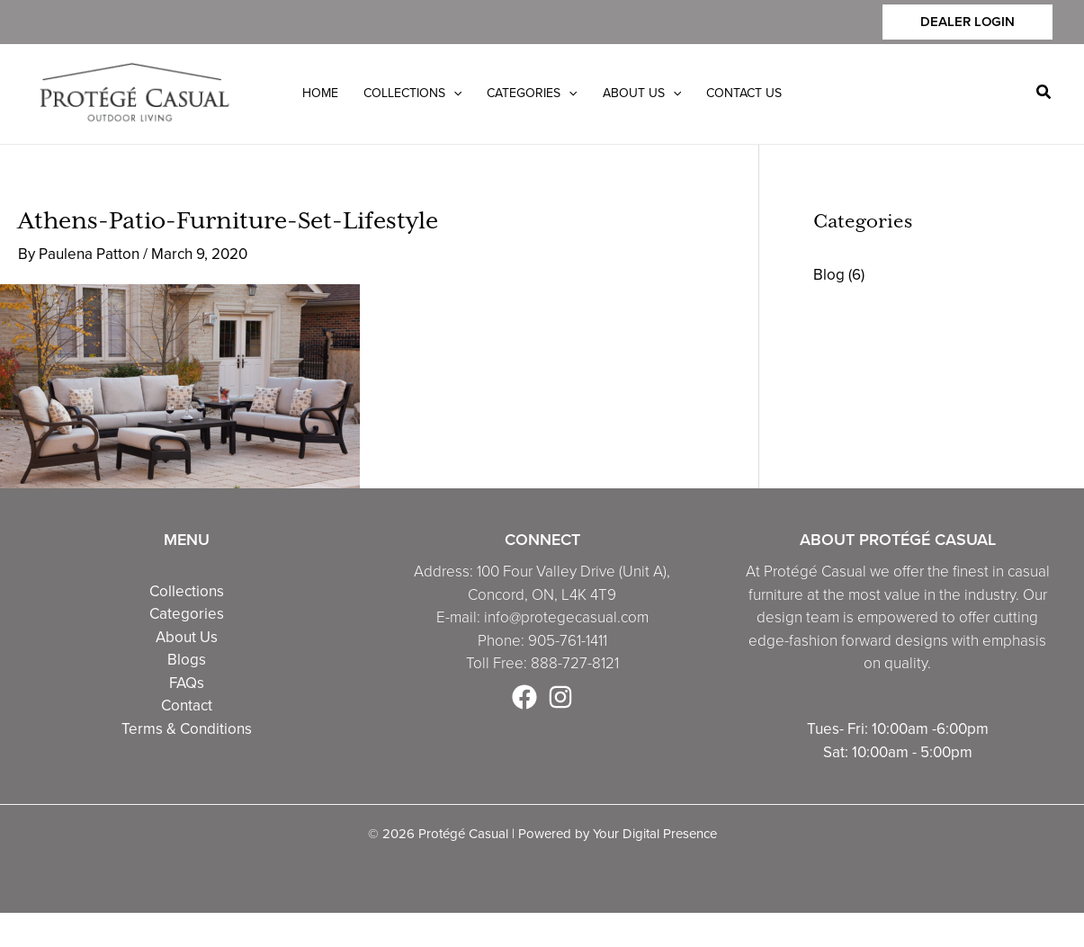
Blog (829, 275)
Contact (186, 705)
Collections (186, 591)
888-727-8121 (575, 663)
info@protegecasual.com (566, 617)
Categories (186, 614)
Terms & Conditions (186, 729)
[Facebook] (524, 697)
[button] (967, 22)
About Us (187, 637)
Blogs (186, 659)
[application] (453, 93)
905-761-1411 (567, 641)
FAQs (186, 683)
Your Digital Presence (655, 834)
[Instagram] (560, 697)
